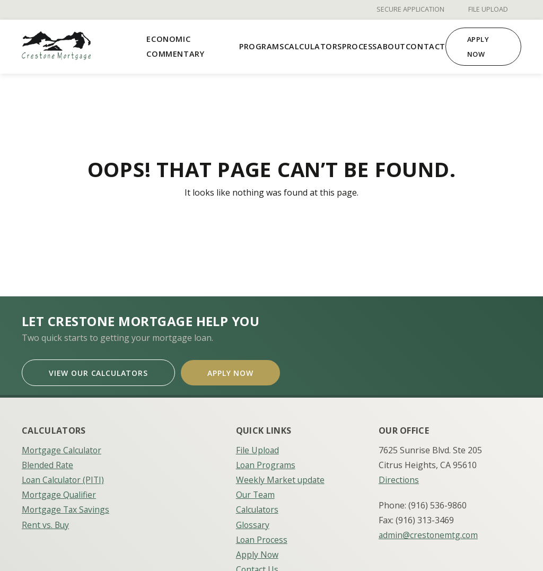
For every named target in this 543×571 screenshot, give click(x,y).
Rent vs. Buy (46, 522)
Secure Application (410, 9)
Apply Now (478, 46)
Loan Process (263, 536)
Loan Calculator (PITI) (65, 477)
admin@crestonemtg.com (429, 532)
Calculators (313, 46)
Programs (261, 46)
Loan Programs (267, 462)
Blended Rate (48, 462)
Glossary (253, 522)
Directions (399, 477)
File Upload (488, 9)
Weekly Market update (281, 477)
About (391, 46)
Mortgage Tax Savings (67, 507)
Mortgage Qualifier (60, 492)
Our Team (256, 492)
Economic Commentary (175, 46)
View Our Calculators (100, 371)
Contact (425, 46)
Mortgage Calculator (63, 447)
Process (359, 46)
